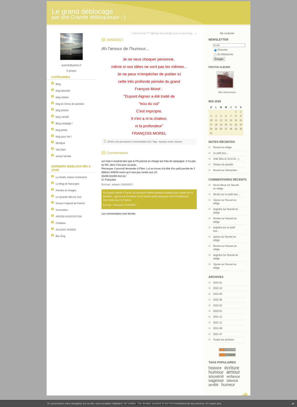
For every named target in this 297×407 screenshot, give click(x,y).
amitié (213, 385)
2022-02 (217, 305)
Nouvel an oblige (222, 147)
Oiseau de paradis (223, 164)
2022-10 (217, 288)
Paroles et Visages (66, 190)
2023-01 (217, 282)
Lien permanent (123, 141)
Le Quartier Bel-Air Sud (68, 197)
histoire (215, 368)
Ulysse (216, 200)
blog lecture (62, 110)
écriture (231, 367)
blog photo (61, 130)
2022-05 (217, 299)
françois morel (166, 141)
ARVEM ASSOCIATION (69, 216)
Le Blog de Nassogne (67, 183)
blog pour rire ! (64, 136)
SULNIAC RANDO (66, 229)
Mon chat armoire (227, 92)
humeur (228, 384)
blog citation (62, 97)
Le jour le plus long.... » (184, 33)
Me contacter (227, 33)
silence (232, 381)
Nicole (216, 194)
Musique (60, 143)
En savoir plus (213, 403)
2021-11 (217, 322)
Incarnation (62, 210)
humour (216, 372)
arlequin (116, 184)
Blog (58, 84)
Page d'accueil (161, 33)
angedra (217, 209)
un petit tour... (220, 153)
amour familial (63, 156)
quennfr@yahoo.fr (71, 65)
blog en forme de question (70, 104)
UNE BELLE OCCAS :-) (226, 158)
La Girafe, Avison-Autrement (71, 177)
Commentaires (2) (141, 141)
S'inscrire (220, 49)
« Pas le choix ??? (141, 33)
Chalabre (61, 223)
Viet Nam (61, 149)
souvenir (216, 376)
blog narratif (62, 116)
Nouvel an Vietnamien (225, 170)
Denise (217, 218)
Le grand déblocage (82, 11)
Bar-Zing (60, 236)
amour (233, 372)
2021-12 (217, 316)
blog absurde (63, 90)
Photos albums (219, 67)
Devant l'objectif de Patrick (70, 203)
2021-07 (217, 334)
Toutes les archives (223, 339)
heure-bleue (219, 185)
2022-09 (217, 294)
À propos (71, 70)
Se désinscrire (223, 54)
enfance (233, 376)
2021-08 (217, 328)
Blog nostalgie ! (64, 123)
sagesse (216, 380)
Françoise (118, 205)
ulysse (216, 236)
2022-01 (217, 311)
